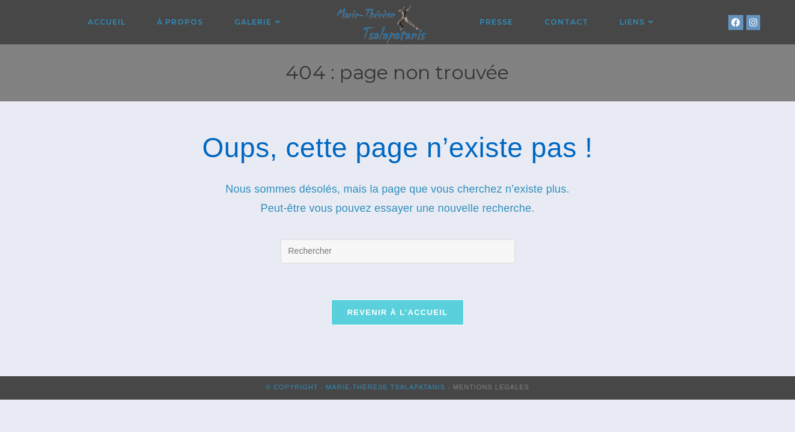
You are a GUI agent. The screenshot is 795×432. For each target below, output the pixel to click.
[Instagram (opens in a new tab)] (753, 22)
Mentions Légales (491, 387)
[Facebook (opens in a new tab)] (735, 22)
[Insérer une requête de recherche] (398, 251)
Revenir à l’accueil (397, 312)
